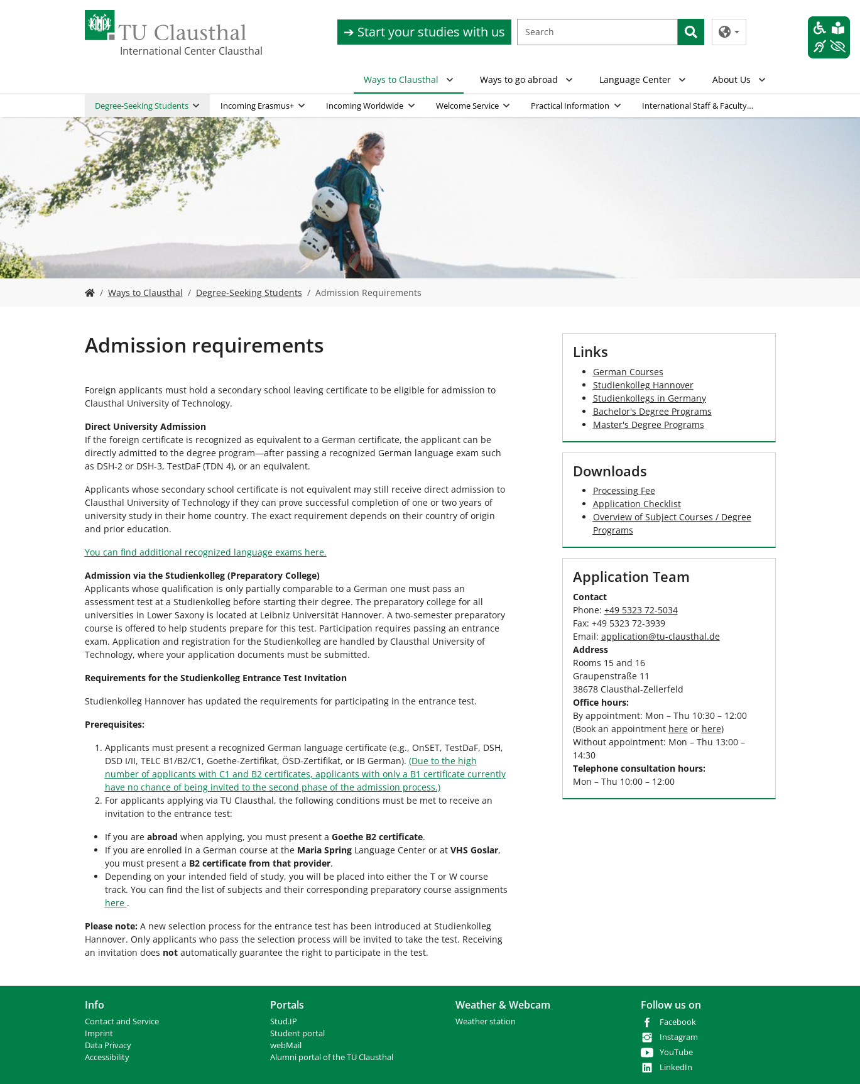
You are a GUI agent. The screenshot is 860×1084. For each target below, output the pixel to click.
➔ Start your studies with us (424, 31)
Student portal (297, 1033)
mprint (100, 1033)
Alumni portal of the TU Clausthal (331, 1057)
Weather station (485, 1021)
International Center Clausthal (183, 51)
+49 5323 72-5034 (641, 610)
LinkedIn (676, 1067)
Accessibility (107, 1057)
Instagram (679, 1037)
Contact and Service (122, 1021)
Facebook (678, 1022)
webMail (286, 1045)
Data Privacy (108, 1045)
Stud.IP (283, 1021)
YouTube (676, 1052)
